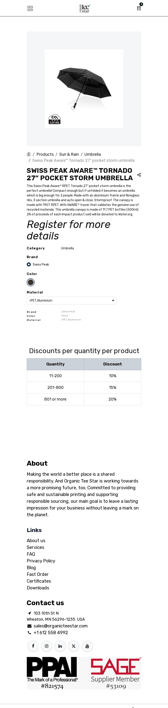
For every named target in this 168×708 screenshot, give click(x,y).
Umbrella (92, 154)
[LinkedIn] (60, 646)
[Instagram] (46, 646)
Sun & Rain (69, 154)
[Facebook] (33, 646)
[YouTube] (87, 646)
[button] (139, 175)
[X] (73, 646)
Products (45, 154)
